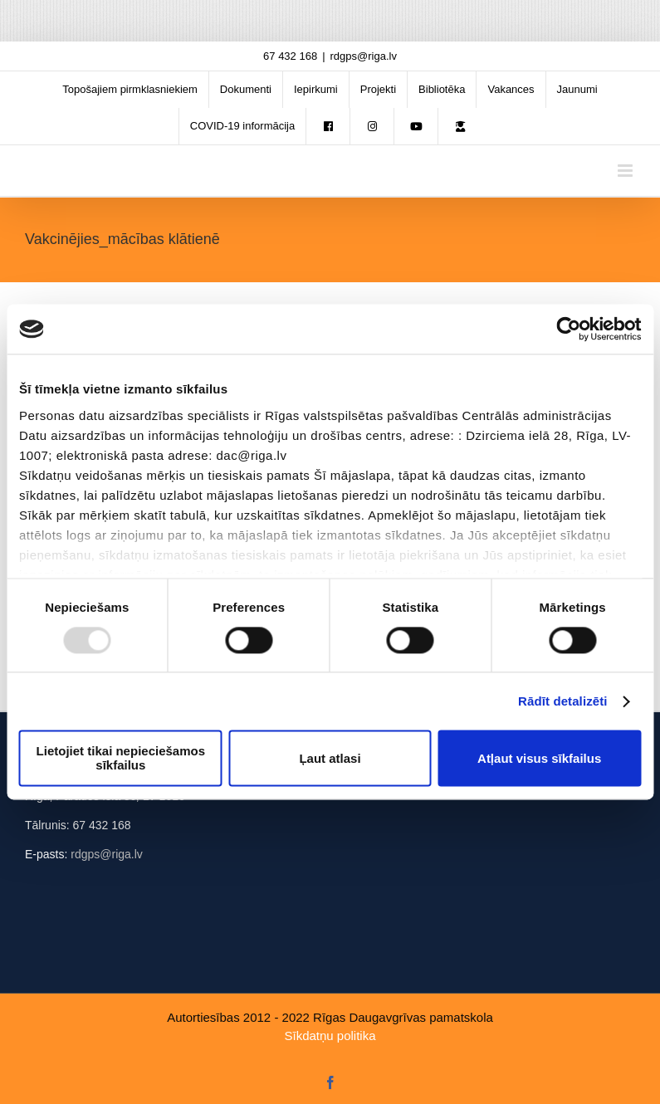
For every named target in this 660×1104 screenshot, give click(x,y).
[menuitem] (129, 89)
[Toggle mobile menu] (626, 170)
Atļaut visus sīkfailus (539, 758)
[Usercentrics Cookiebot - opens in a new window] (568, 328)
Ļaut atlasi (329, 758)
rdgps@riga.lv (363, 56)
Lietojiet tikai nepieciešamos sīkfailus (121, 759)
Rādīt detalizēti (562, 701)
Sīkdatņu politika (329, 1035)
